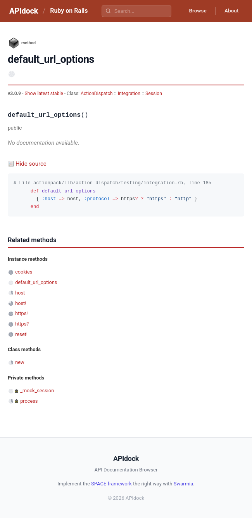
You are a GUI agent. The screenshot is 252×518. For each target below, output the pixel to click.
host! (20, 303)
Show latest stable (44, 93)
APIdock (23, 11)
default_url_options (36, 282)
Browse (195, 11)
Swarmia (183, 484)
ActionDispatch (96, 93)
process (29, 401)
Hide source (31, 163)
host (20, 293)
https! (21, 313)
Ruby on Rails (69, 10)
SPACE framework (111, 484)
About (230, 11)
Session (153, 93)
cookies (23, 272)
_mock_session (37, 390)
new (19, 362)
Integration (129, 93)
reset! (21, 334)
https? (22, 324)
